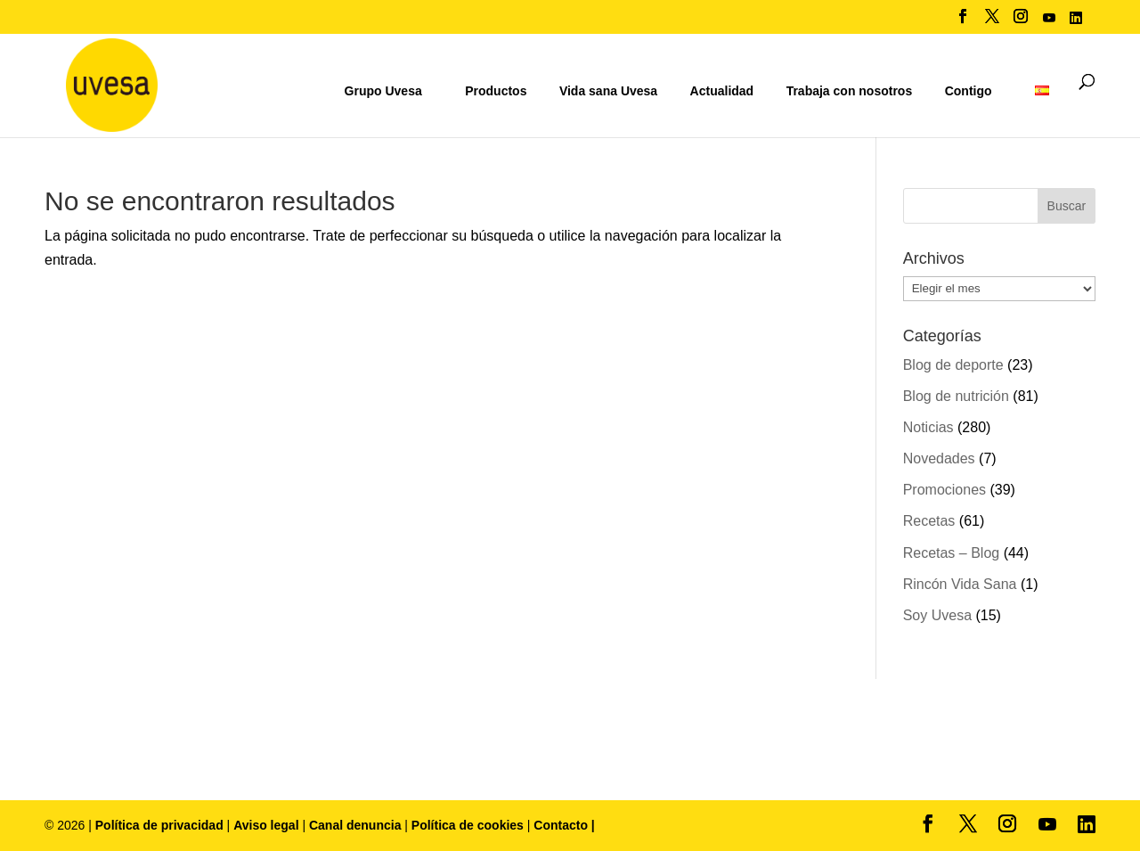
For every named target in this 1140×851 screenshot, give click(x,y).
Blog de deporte (953, 364)
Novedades (939, 458)
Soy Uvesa (937, 615)
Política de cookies (469, 825)
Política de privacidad (161, 825)
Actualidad (722, 91)
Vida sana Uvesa (608, 91)
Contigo (968, 91)
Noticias (928, 427)
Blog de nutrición (956, 396)
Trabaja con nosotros (849, 91)
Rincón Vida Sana (960, 584)
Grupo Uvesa (383, 91)
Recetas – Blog (951, 553)
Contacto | (563, 825)
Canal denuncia (355, 825)
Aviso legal (265, 825)
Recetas (929, 520)
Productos (495, 91)
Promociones (944, 489)
